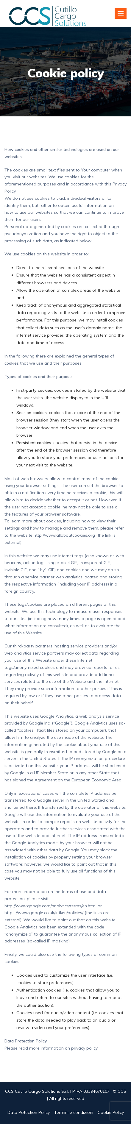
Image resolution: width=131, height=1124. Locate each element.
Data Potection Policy (28, 1112)
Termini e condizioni (73, 1112)
